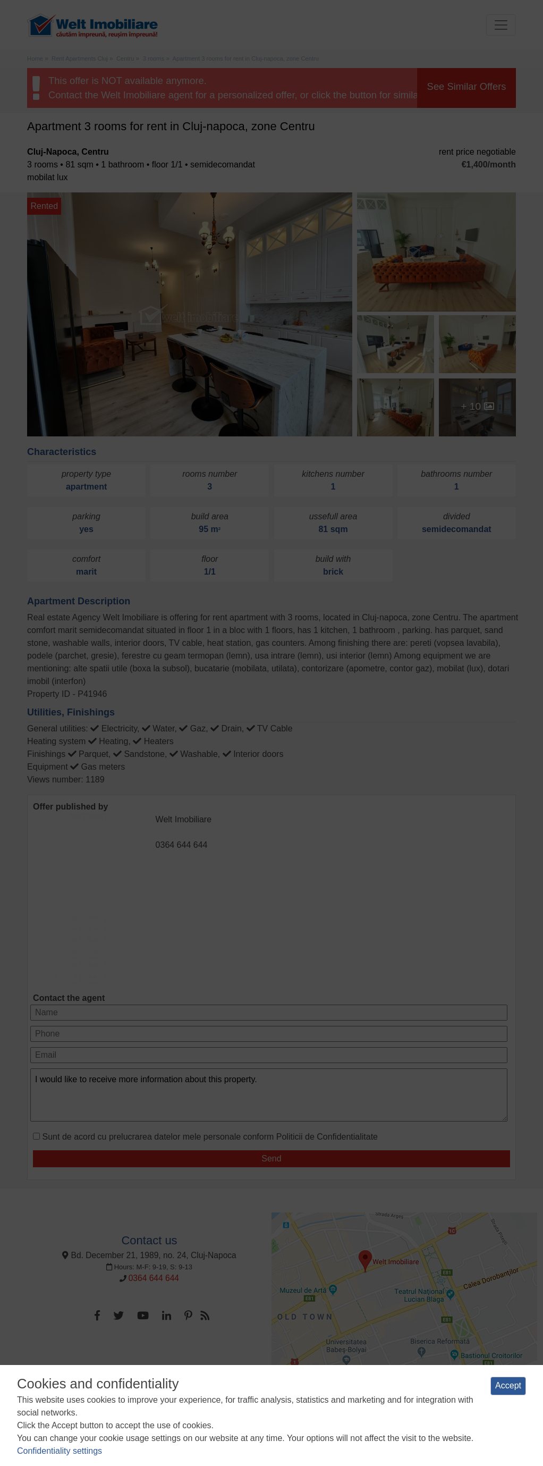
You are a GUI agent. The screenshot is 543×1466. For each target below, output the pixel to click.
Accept (508, 1385)
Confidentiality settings (59, 1450)
